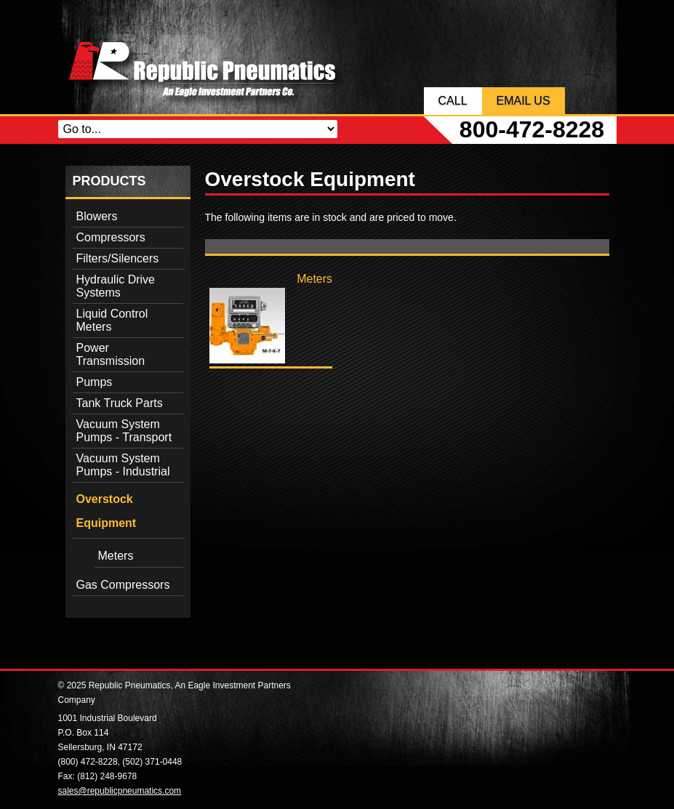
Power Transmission (110, 354)
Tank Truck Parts (119, 403)
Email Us (523, 100)
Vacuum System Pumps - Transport (124, 430)
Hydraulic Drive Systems (115, 286)
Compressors (110, 237)
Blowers (97, 216)
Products (109, 181)
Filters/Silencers (117, 258)
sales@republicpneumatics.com (120, 791)
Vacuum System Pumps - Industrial (123, 465)
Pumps (94, 382)
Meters (116, 556)
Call (453, 100)
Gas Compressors (123, 585)
